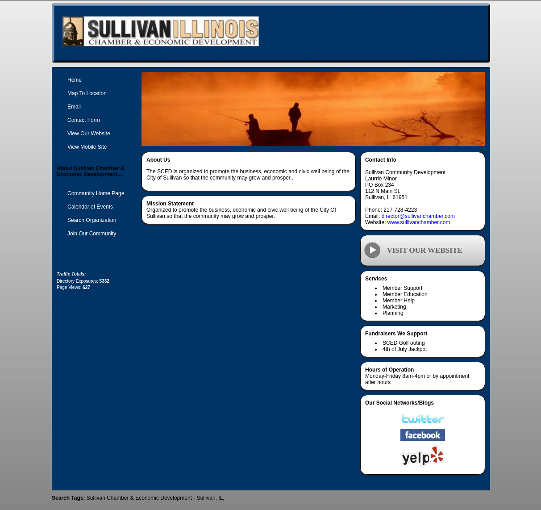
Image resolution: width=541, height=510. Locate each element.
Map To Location (87, 93)
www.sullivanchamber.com (418, 222)
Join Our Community (91, 233)
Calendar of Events (90, 207)
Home (74, 80)
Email (74, 107)
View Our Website (88, 133)
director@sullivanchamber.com (418, 216)
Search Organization (91, 220)
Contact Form (83, 120)
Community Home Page (95, 193)
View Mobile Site (87, 147)
